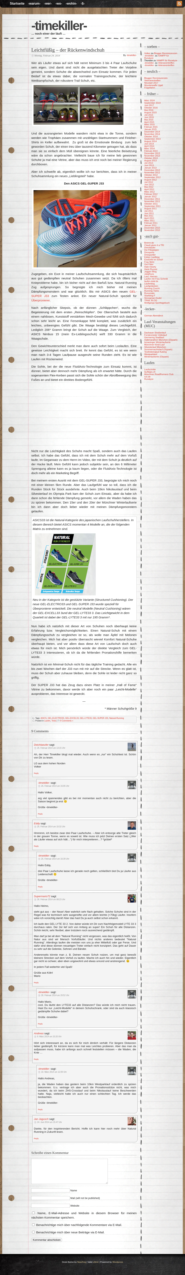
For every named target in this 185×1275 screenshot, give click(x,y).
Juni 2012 (149, 184)
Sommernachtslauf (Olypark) (158, 349)
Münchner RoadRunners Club (159, 374)
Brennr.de (149, 243)
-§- (83, 3)
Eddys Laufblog (152, 257)
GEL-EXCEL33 (72, 718)
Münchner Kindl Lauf (154, 344)
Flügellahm (149, 87)
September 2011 (152, 206)
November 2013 (152, 155)
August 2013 (150, 160)
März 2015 (149, 124)
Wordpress (117, 1262)
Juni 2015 (149, 117)
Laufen (47, 721)
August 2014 (150, 141)
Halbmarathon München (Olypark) (161, 340)
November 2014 (152, 134)
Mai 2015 (148, 119)
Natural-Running (116, 718)
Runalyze (148, 379)
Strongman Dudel (153, 298)
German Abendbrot (153, 315)
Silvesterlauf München (155, 347)
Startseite (17, 3)
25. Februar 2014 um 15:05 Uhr (55, 786)
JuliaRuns (149, 274)
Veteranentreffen (166, 63)
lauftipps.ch (150, 372)
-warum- (34, 3)
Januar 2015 (150, 129)
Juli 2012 (148, 182)
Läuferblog (149, 283)
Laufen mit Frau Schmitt (156, 279)
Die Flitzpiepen (151, 250)
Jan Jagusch (41, 1119)
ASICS (44, 718)
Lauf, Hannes (150, 276)
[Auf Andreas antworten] (36, 1059)
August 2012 (150, 180)
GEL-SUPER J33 (100, 718)
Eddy (37, 823)
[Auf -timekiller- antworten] (40, 814)
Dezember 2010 (152, 228)
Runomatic (149, 293)
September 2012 (152, 177)
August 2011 (150, 208)
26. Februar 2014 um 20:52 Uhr (55, 995)
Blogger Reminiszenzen (165, 53)
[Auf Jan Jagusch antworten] (36, 1138)
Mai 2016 (148, 110)
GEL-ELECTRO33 (56, 718)
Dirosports (149, 252)
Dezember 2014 (152, 131)
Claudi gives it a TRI (154, 245)
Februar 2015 (151, 127)
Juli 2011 (148, 211)
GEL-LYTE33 (86, 718)
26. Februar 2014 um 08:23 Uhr (51, 899)
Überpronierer (40, 300)
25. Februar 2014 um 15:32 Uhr (51, 827)
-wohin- (71, 3)
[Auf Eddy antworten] (36, 846)
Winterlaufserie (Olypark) (156, 356)
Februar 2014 (151, 151)
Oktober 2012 (151, 175)
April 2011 (149, 218)
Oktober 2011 (151, 204)
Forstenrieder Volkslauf (155, 335)
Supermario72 (42, 896)
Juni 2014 (149, 143)
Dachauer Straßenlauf (155, 332)
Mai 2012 (148, 187)
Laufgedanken (151, 286)
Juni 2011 (149, 213)
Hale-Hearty (150, 267)
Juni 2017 (149, 105)
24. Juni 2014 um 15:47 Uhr (49, 1122)
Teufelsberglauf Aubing (155, 352)
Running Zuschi (152, 288)
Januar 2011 (150, 225)
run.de (147, 376)
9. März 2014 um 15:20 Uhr (49, 1036)
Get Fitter (148, 264)
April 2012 (149, 189)
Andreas (39, 1033)
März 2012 (149, 192)
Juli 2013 (148, 163)
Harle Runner (150, 269)
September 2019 (152, 103)
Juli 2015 (148, 115)
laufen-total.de (151, 281)
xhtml (95, 1262)
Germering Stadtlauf (154, 337)
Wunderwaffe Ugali (153, 85)
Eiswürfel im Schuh (153, 259)
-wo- (58, 3)
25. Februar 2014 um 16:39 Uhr (55, 859)
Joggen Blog (150, 271)
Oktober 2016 (151, 107)
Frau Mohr (149, 262)
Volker (147, 53)
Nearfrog (81, 1262)
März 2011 (149, 220)
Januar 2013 (150, 168)
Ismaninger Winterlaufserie (157, 342)
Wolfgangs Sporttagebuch (157, 303)
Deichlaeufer (41, 744)
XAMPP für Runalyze (167, 60)
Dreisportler (150, 255)
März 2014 (149, 148)
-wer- (48, 3)
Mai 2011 (148, 216)
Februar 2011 (151, 223)
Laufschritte (150, 369)
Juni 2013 (149, 165)
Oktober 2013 (151, 158)
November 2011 (152, 201)
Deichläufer (150, 247)
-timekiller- (59, 25)
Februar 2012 (151, 194)
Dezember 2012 (152, 170)
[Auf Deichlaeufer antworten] (36, 773)
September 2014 (152, 139)
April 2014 (149, 146)
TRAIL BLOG (150, 300)
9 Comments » (66, 721)
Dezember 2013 (152, 153)
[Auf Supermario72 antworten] (36, 982)
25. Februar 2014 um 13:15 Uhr (51, 748)
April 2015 (149, 122)
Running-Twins (151, 291)
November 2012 (152, 172)
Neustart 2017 (151, 83)
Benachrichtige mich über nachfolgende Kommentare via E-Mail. (79, 1225)
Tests (53, 721)
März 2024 (149, 100)
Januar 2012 (150, 196)
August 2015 (150, 112)
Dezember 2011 (152, 199)
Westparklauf (150, 354)
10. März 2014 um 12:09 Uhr (54, 1072)
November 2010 (152, 230)
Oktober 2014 (151, 136)
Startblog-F (149, 295)
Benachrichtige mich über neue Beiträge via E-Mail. (70, 1232)
